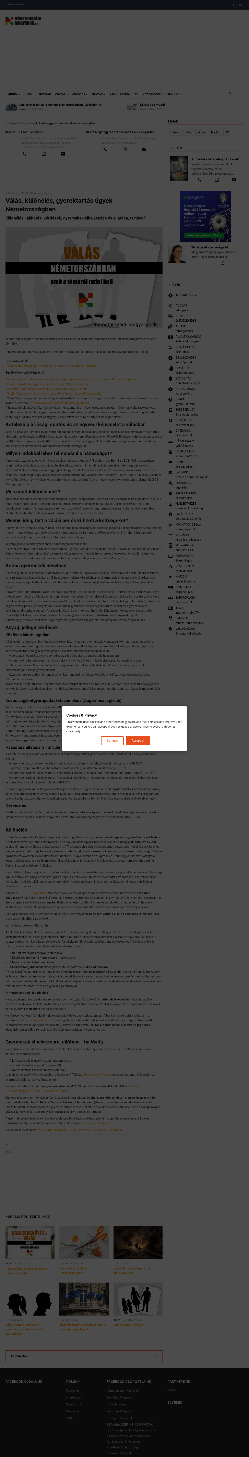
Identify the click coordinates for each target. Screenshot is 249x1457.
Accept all (138, 740)
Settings (112, 740)
